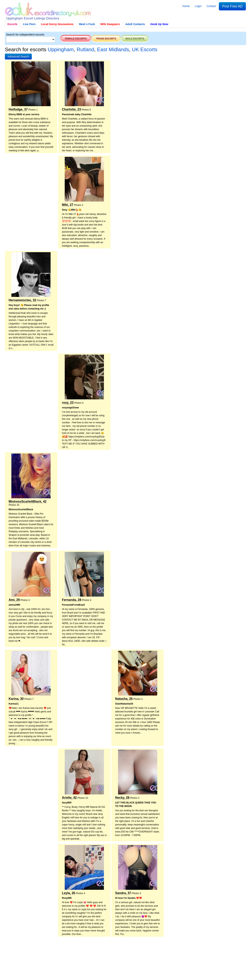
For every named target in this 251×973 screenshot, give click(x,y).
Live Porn (29, 24)
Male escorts (135, 38)
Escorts (12, 24)
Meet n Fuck (87, 24)
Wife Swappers (110, 24)
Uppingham (61, 49)
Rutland (85, 49)
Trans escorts (106, 38)
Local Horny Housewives (57, 24)
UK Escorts (144, 49)
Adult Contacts (135, 24)
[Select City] (30, 39)
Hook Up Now (159, 24)
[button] (18, 56)
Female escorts (76, 38)
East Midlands (113, 49)
